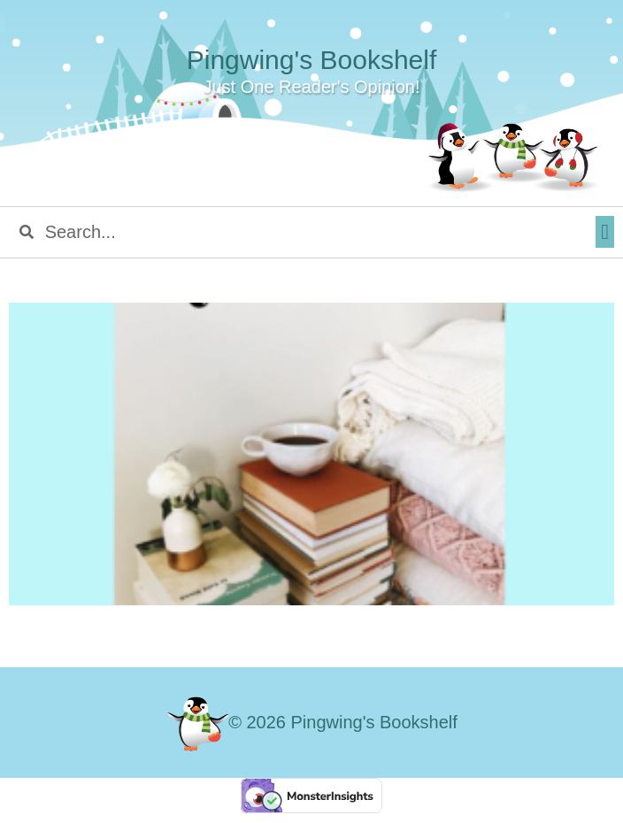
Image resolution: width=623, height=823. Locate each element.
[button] (605, 232)
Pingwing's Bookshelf (312, 59)
